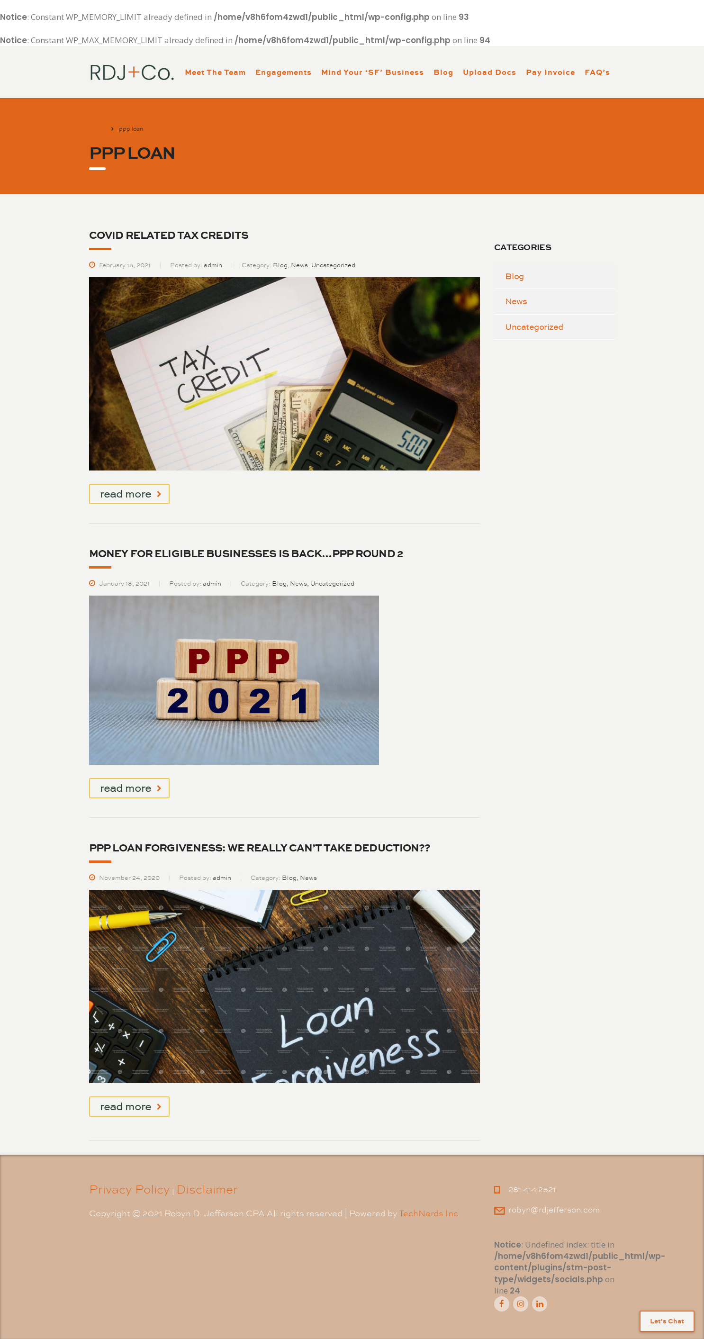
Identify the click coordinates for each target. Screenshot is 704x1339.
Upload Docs (489, 71)
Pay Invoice (550, 71)
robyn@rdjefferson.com (554, 1209)
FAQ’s (597, 71)
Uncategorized (534, 327)
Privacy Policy (129, 1189)
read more (131, 494)
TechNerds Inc (428, 1213)
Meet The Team (215, 71)
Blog (443, 71)
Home (97, 129)
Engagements (283, 71)
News (516, 301)
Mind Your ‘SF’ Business (372, 71)
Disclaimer (207, 1189)
